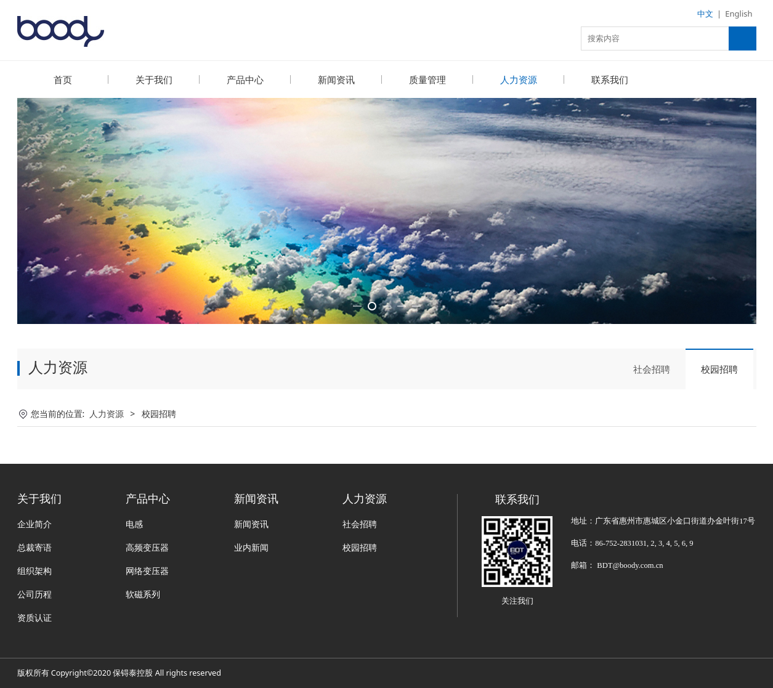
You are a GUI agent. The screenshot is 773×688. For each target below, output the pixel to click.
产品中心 (245, 79)
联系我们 (609, 79)
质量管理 (427, 79)
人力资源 (518, 79)
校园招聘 (719, 368)
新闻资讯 (336, 79)
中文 (705, 13)
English (738, 13)
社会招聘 (651, 368)
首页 (63, 79)
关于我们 (154, 79)
